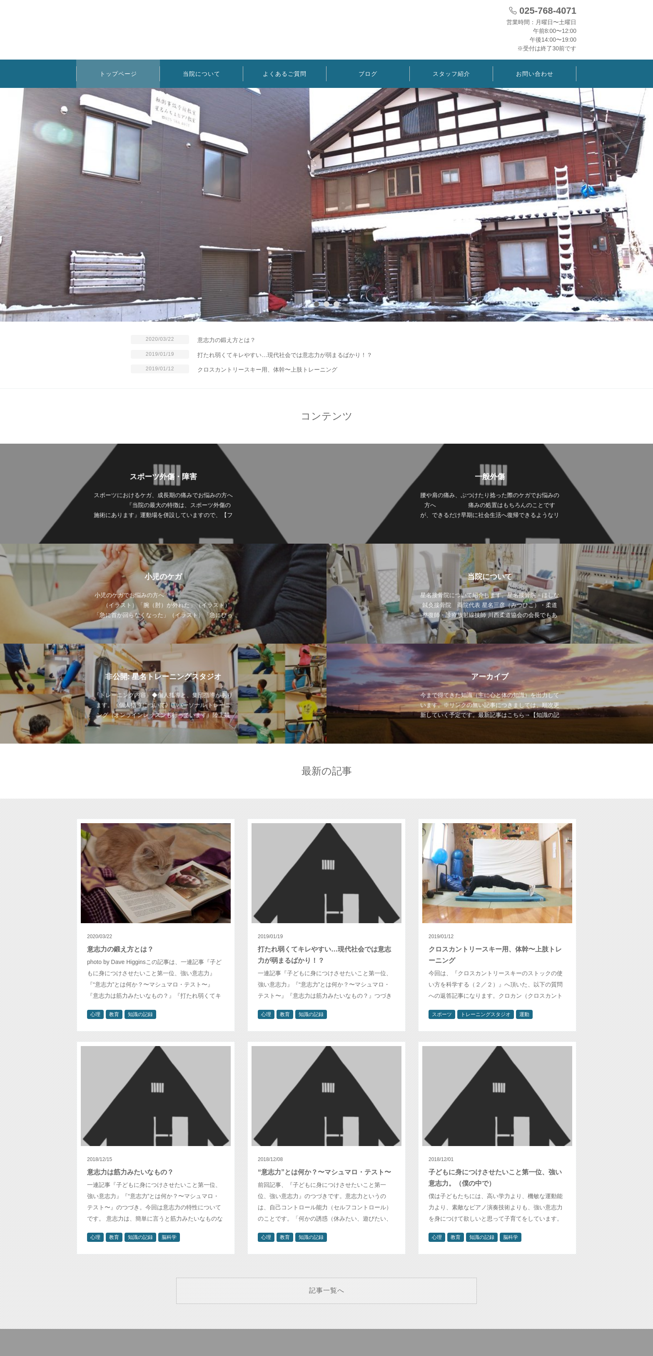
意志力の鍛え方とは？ (226, 340)
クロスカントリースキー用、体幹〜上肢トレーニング (267, 369)
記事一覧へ (326, 1290)
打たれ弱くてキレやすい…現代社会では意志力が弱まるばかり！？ (284, 355)
